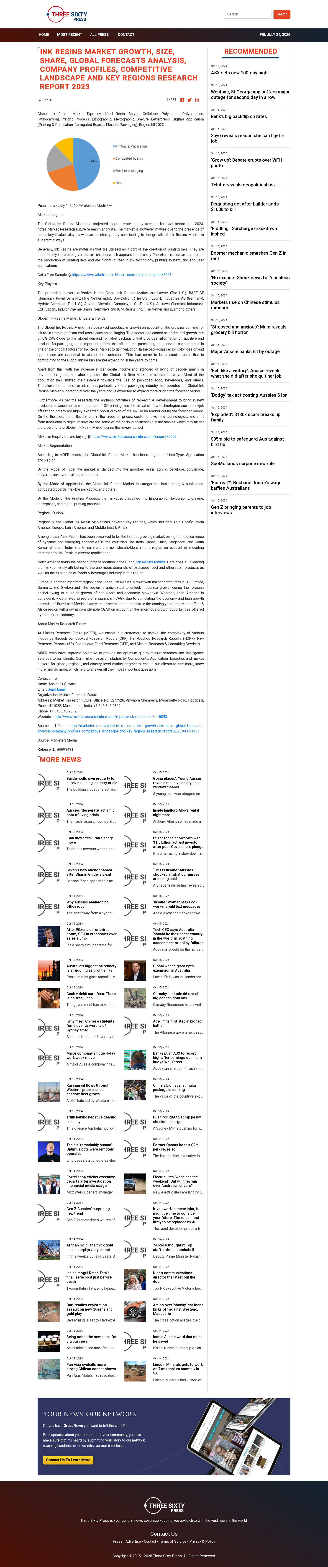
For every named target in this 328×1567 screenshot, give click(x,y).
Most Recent (69, 35)
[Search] (248, 14)
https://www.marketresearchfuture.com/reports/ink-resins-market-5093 (110, 717)
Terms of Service (172, 1541)
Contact (126, 35)
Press (118, 1541)
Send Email (57, 689)
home (44, 35)
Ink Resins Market (150, 562)
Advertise (133, 1541)
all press (99, 35)
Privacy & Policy (202, 1541)
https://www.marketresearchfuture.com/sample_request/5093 (122, 275)
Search (282, 14)
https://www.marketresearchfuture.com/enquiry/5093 (134, 436)
